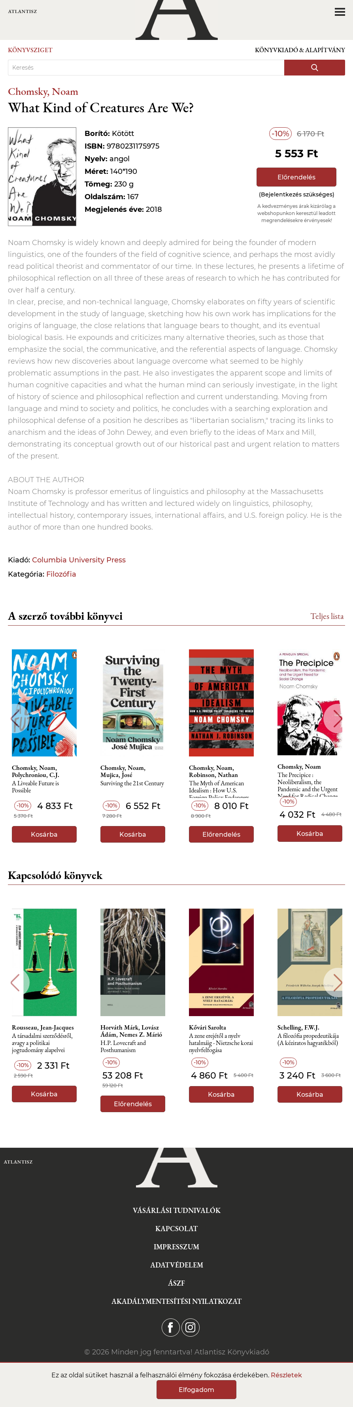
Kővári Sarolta (207, 1027)
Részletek (286, 1375)
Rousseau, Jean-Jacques (43, 1027)
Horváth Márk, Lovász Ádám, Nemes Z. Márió (131, 1031)
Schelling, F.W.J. (298, 1027)
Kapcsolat (176, 1228)
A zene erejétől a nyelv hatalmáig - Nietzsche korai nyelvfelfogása (221, 1043)
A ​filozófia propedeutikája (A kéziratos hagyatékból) (308, 1039)
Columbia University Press (79, 560)
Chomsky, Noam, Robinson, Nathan (213, 771)
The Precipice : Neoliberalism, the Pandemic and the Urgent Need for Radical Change (307, 784)
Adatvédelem (176, 1264)
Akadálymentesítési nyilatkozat (176, 1301)
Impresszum (176, 1246)
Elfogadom (196, 1390)
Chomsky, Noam (43, 91)
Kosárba (44, 834)
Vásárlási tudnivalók (177, 1210)
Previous (15, 719)
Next (338, 719)
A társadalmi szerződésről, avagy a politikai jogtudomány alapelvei (42, 1043)
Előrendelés (296, 177)
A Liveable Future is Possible (35, 787)
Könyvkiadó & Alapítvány (300, 50)
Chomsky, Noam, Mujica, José (122, 771)
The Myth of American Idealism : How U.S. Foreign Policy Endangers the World (219, 792)
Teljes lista (327, 616)
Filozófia (61, 574)
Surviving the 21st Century (132, 783)
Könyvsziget (30, 50)
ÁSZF (176, 1283)
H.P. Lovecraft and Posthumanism (123, 1046)
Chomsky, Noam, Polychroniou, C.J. (35, 771)
